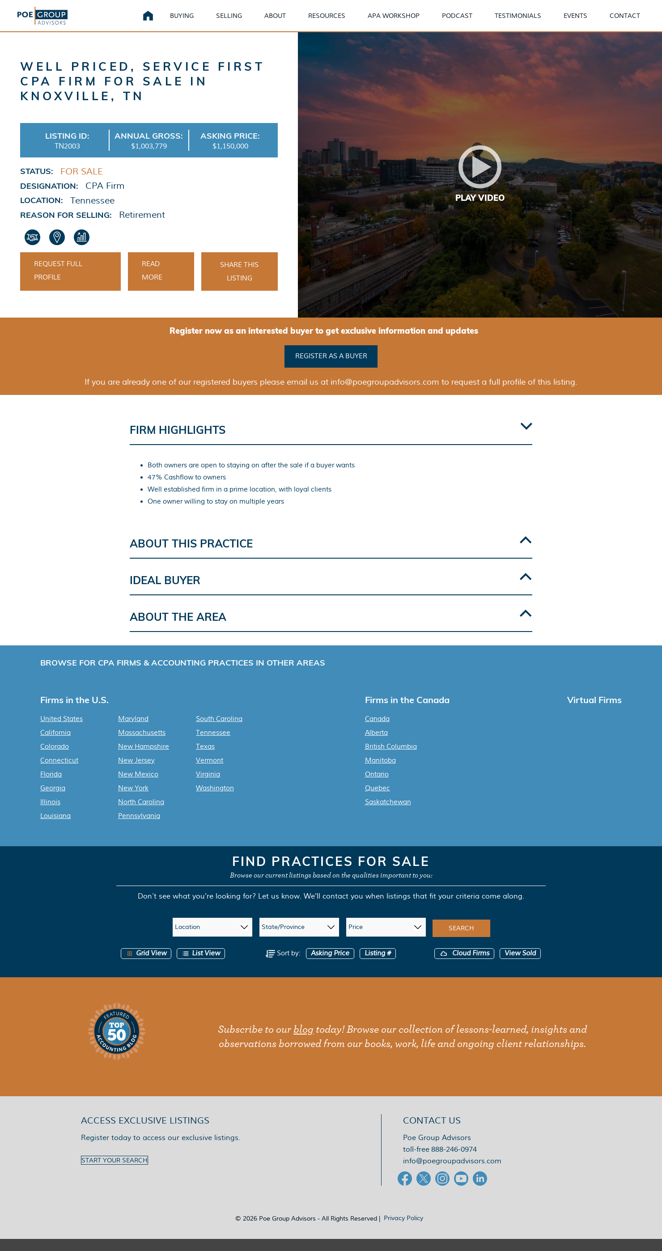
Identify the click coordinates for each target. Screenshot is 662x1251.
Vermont (209, 772)
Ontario (377, 786)
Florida (51, 786)
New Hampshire (143, 759)
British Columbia (391, 759)
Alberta (376, 745)
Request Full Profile (58, 284)
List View (201, 965)
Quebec (377, 800)
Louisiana (55, 828)
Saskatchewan (388, 814)
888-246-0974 (454, 1161)
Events (575, 22)
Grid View (146, 965)
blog (303, 1041)
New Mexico (138, 786)
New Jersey (136, 772)
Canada (377, 731)
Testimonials (518, 22)
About (275, 22)
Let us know (279, 908)
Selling (229, 22)
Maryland (133, 731)
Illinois (50, 814)
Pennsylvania (139, 828)
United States (61, 731)
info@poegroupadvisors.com (452, 1173)
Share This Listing (239, 285)
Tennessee (213, 745)
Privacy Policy (403, 1230)
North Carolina (141, 814)
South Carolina (219, 731)
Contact (625, 22)
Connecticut (59, 772)
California (55, 745)
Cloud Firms (464, 965)
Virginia (208, 786)
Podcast (457, 22)
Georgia (52, 800)
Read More (152, 284)
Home (148, 22)
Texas (205, 759)
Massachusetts (142, 745)
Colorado (54, 759)
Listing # (378, 965)
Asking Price (330, 965)
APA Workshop (394, 22)
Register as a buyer (331, 369)
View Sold (520, 965)
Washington (215, 800)
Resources (326, 22)
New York (133, 800)
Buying (182, 22)
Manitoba (380, 772)
